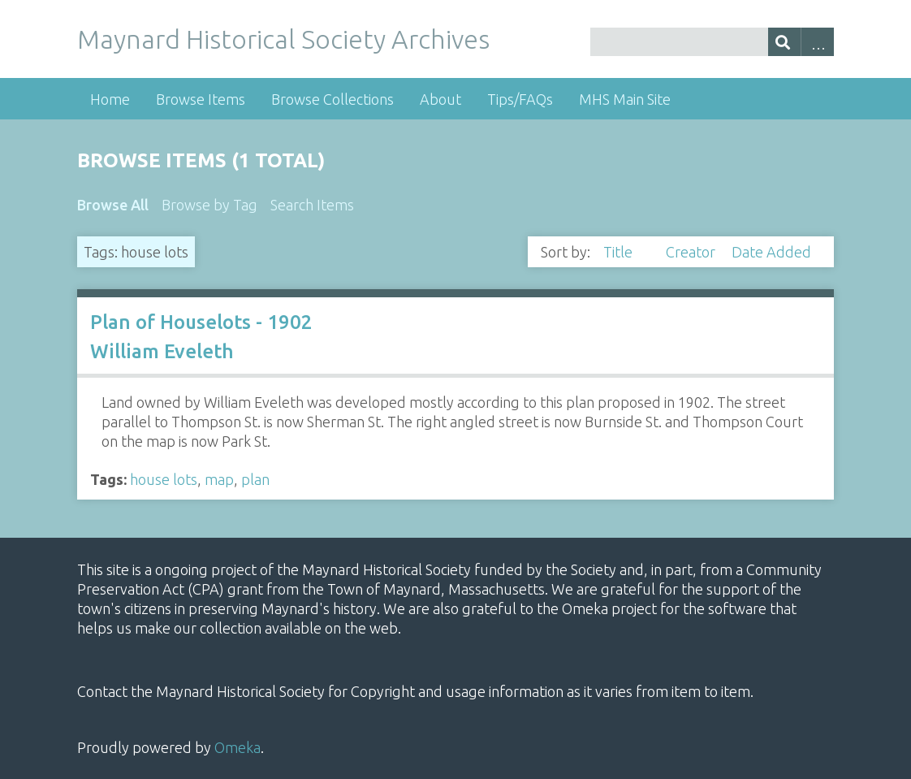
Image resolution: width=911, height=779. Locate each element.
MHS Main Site (625, 99)
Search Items (312, 205)
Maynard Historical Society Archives (283, 39)
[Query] (712, 42)
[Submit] (784, 42)
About (440, 99)
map (219, 479)
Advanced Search (817, 42)
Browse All (113, 205)
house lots (163, 479)
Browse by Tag (209, 205)
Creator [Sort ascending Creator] (692, 252)
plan (255, 479)
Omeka (237, 747)
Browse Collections (332, 99)
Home (110, 99)
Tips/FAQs (520, 99)
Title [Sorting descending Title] (619, 252)
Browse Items (200, 99)
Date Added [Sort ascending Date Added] (771, 252)
